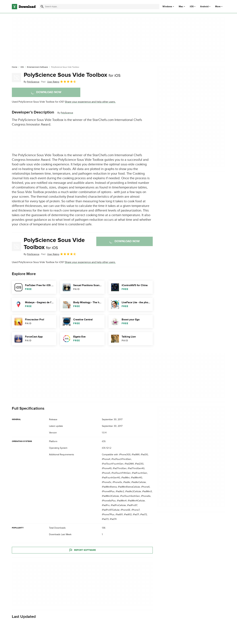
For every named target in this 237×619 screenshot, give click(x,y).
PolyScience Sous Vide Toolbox (72, 75)
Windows (167, 6)
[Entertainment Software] (37, 67)
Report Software (82, 550)
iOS (192, 6)
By (31, 81)
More (219, 6)
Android (204, 6)
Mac (181, 6)
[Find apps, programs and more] (99, 6)
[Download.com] (24, 6)
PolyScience (67, 112)
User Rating (61, 81)
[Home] (14, 67)
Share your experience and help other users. (90, 101)
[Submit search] (42, 6)
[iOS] (22, 67)
